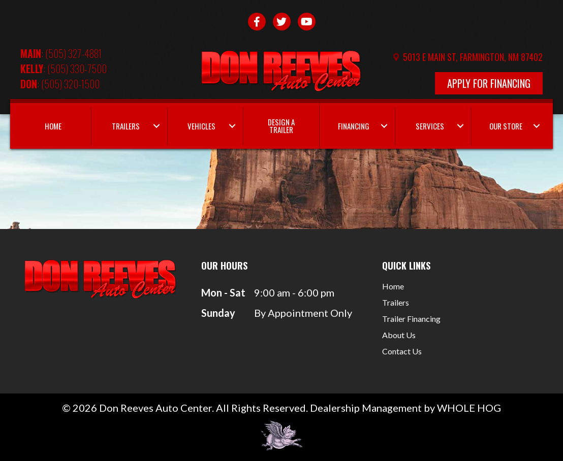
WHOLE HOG (469, 408)
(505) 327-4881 (73, 53)
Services (430, 125)
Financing (353, 125)
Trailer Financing (411, 319)
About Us (399, 335)
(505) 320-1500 (70, 83)
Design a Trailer (281, 125)
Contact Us (402, 351)
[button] (156, 126)
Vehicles (201, 125)
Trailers (126, 125)
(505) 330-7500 (77, 68)
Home (53, 125)
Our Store (505, 125)
